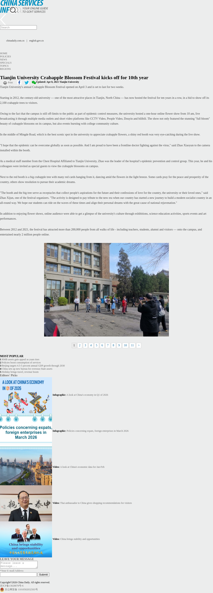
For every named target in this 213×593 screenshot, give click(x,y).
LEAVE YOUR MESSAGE (17, 559)
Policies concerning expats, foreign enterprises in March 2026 (98, 430)
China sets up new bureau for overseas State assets (27, 368)
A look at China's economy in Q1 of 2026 (87, 394)
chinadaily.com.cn (15, 40)
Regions (5, 69)
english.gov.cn (36, 40)
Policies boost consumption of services (21, 362)
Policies (5, 56)
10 (125, 345)
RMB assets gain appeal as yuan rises (20, 359)
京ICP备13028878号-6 (12, 586)
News (3, 59)
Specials (5, 62)
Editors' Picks (8, 375)
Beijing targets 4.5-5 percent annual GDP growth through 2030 (33, 365)
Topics (4, 65)
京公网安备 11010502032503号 (21, 590)
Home (3, 53)
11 (132, 345)
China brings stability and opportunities (80, 539)
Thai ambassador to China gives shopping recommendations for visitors (96, 503)
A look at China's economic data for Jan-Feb (82, 466)
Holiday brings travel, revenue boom (20, 371)
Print (10, 82)
